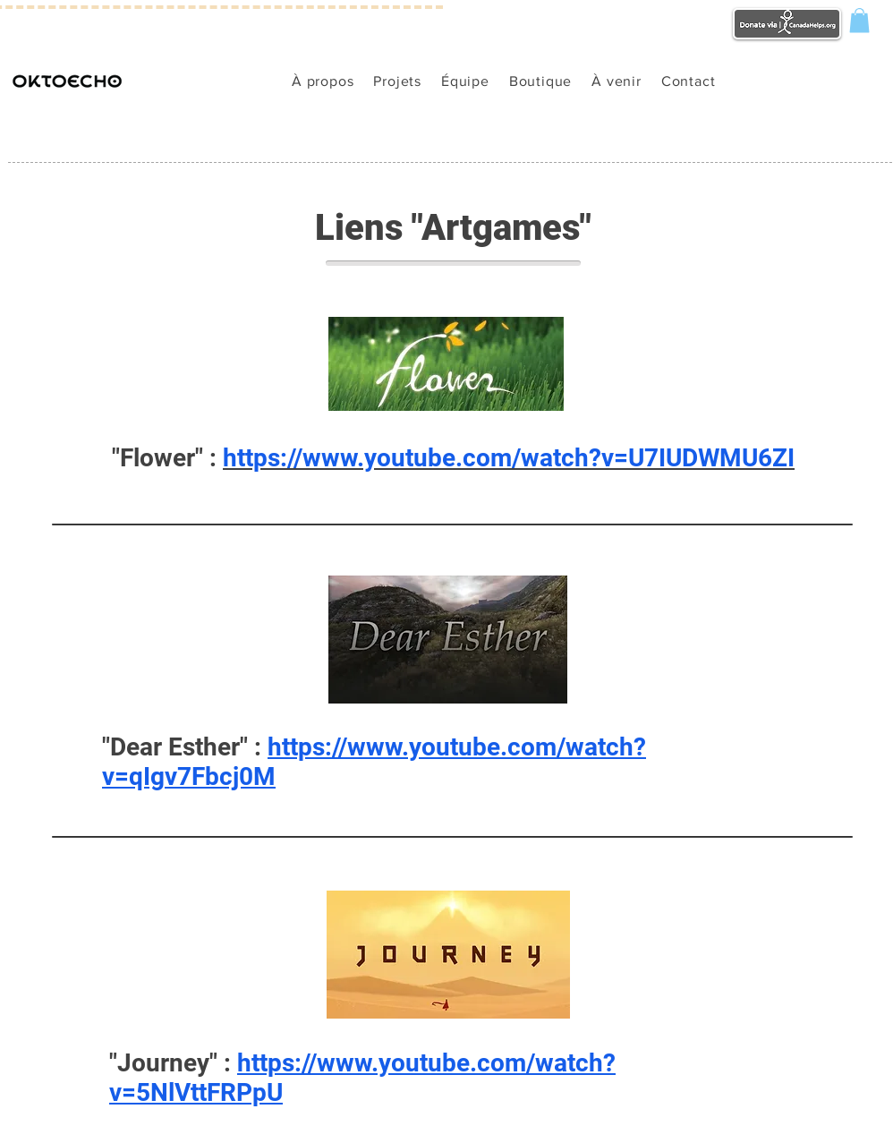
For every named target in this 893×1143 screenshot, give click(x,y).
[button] (859, 20)
